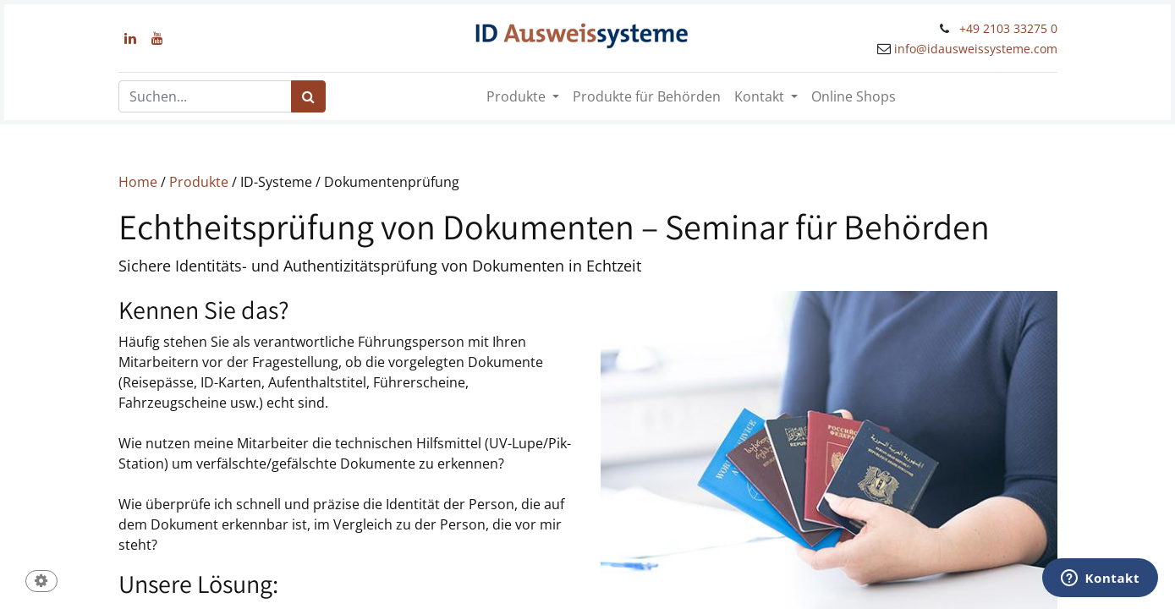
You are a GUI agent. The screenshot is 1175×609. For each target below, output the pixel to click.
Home (137, 182)
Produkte (198, 182)
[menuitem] (647, 96)
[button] (41, 582)
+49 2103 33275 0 (1008, 28)
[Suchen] (308, 96)
